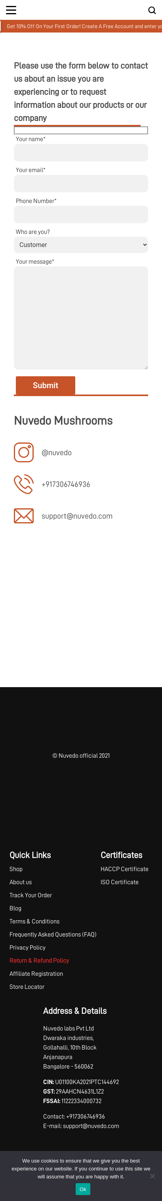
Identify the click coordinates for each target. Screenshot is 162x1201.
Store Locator (27, 987)
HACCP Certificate (125, 869)
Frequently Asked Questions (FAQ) (53, 934)
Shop (16, 869)
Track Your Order (31, 895)
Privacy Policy (28, 947)
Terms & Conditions (34, 921)
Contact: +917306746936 (74, 1116)
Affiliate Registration (36, 974)
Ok (83, 1189)
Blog (15, 908)
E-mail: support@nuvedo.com (81, 1126)
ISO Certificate (120, 882)
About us (21, 882)
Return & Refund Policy (39, 961)
